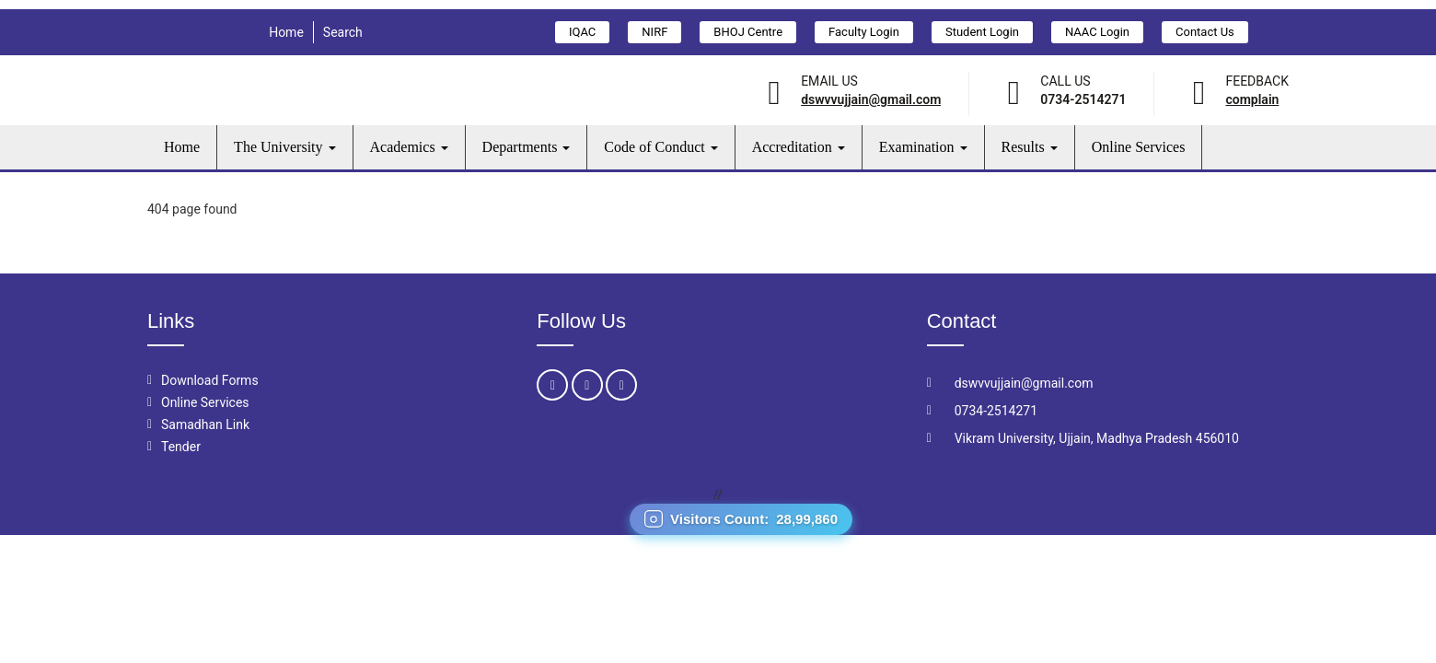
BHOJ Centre (747, 32)
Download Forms (210, 380)
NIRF (654, 32)
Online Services (1139, 147)
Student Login (982, 32)
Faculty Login (863, 32)
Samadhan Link (205, 424)
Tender (181, 446)
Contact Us (1204, 32)
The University (284, 147)
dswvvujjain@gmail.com (871, 99)
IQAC (582, 32)
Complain (1252, 99)
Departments (526, 147)
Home (286, 32)
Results (1030, 147)
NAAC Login (1097, 32)
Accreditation (798, 147)
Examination (923, 147)
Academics (409, 147)
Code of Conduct (660, 147)
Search (343, 32)
